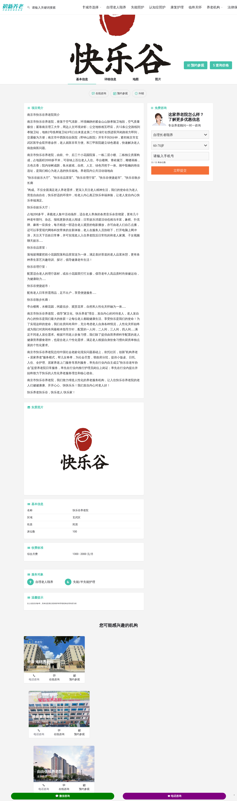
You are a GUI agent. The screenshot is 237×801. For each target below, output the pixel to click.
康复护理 (177, 7)
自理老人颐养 (116, 7)
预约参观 (74, 679)
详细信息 (110, 79)
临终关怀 (195, 7)
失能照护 (137, 7)
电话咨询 (34, 679)
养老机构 (213, 7)
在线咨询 (54, 679)
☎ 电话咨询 (174, 796)
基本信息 (82, 79)
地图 (136, 79)
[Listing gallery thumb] (84, 451)
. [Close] (234, 793)
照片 (158, 79)
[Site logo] (13, 7)
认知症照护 (157, 7)
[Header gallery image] (118, 37)
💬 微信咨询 (62, 796)
